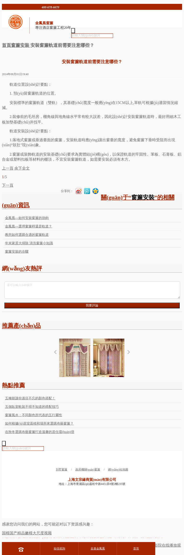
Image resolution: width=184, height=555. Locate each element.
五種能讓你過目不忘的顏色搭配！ (30, 398)
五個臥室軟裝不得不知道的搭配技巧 (32, 407)
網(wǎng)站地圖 (118, 469)
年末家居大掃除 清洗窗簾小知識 (29, 243)
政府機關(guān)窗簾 (87, 469)
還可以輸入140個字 (92, 290)
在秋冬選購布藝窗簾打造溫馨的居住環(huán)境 (39, 432)
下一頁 (7, 185)
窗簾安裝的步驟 (17, 251)
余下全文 (22, 168)
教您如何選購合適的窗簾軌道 (27, 235)
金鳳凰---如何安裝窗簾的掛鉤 (27, 218)
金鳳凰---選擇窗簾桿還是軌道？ (28, 226)
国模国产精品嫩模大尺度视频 (27, 533)
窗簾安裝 (20, 45)
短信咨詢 (59, 548)
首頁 (6, 45)
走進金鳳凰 (98, 548)
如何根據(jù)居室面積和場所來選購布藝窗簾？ (39, 423)
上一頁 (7, 168)
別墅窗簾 (61, 469)
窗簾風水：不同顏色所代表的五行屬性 (33, 415)
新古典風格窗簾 (75, 361)
